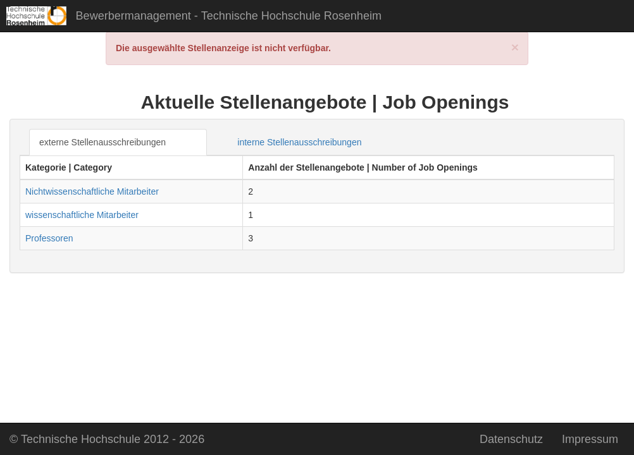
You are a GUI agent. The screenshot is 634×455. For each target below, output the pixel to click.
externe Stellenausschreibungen (102, 142)
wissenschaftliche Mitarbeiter (82, 215)
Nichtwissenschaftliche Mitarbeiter (92, 191)
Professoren (49, 238)
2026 (106, 439)
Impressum (590, 439)
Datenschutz (511, 439)
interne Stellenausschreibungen (299, 142)
